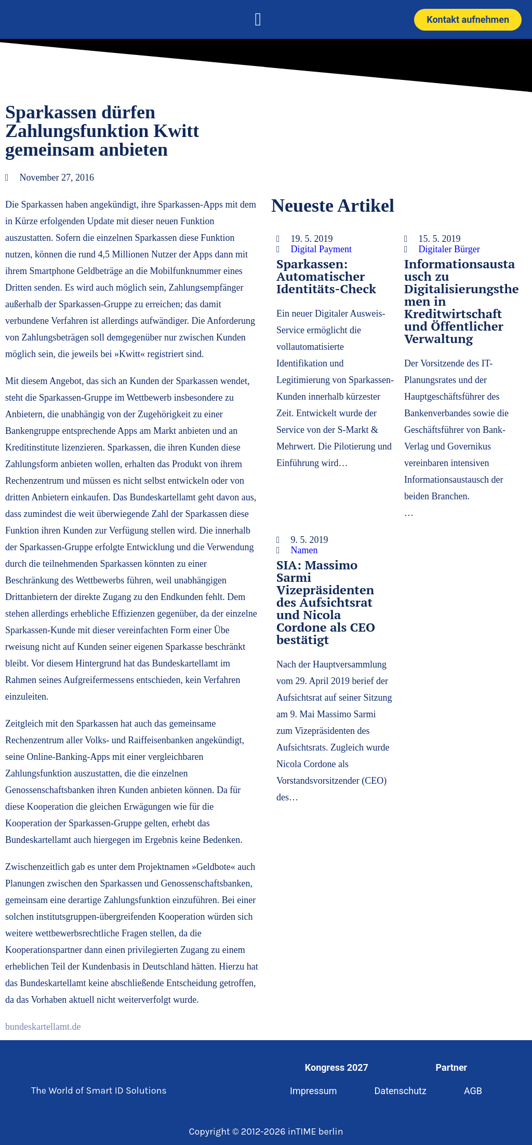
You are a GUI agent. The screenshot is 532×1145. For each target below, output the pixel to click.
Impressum (313, 1090)
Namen (304, 550)
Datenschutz (401, 1090)
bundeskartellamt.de (43, 1026)
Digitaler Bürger (449, 249)
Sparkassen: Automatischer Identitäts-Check (326, 276)
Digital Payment (321, 249)
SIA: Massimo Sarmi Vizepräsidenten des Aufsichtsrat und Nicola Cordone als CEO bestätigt (325, 602)
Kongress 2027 (336, 1067)
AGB (473, 1090)
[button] (258, 19)
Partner (452, 1067)
